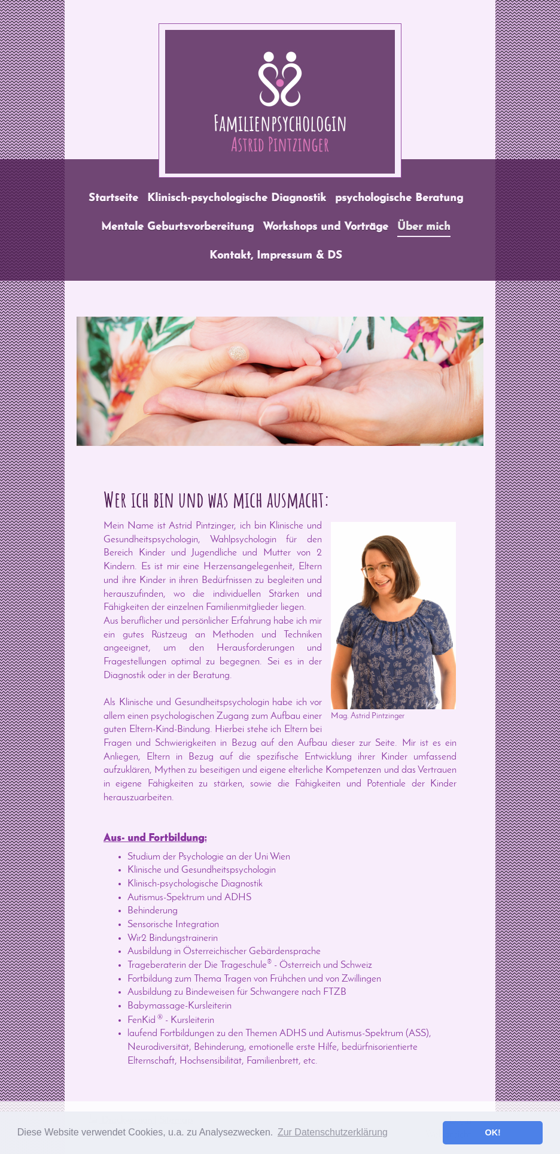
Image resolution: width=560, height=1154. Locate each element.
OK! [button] (492, 1132)
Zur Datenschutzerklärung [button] (333, 1132)
